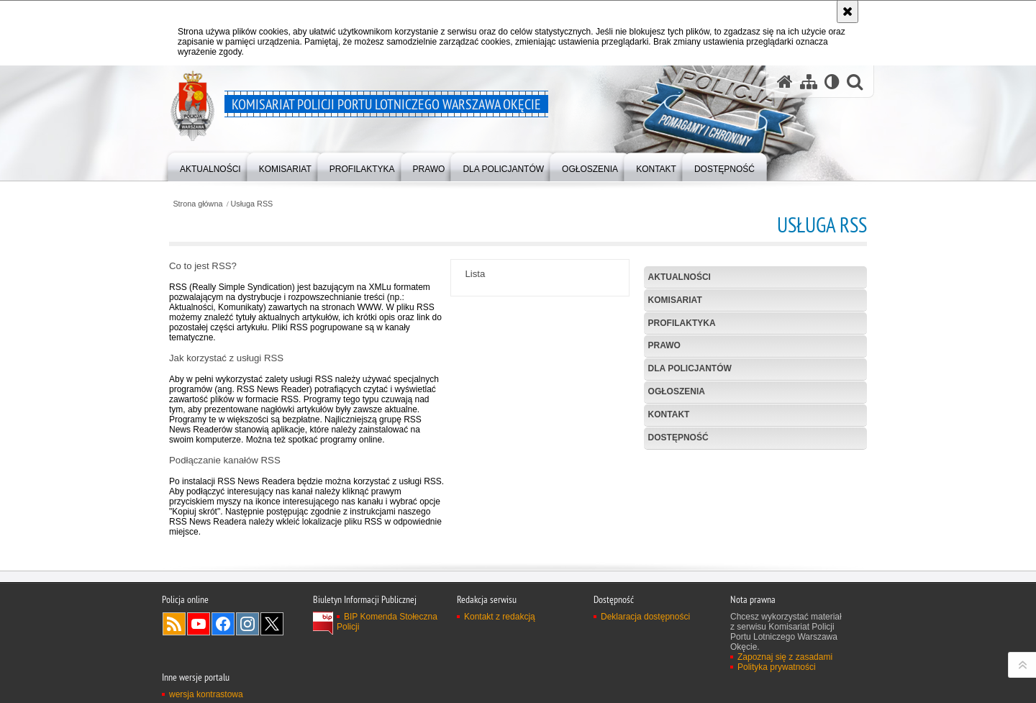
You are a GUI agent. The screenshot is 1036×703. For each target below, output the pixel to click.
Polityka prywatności (776, 674)
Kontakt (669, 414)
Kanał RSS (174, 631)
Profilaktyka (682, 323)
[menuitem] (210, 165)
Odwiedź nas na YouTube (198, 631)
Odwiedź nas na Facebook (223, 631)
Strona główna (197, 204)
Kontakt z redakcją (499, 624)
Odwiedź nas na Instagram (247, 631)
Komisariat (675, 300)
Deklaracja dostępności (645, 624)
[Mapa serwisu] (808, 82)
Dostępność (678, 437)
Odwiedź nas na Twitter (271, 631)
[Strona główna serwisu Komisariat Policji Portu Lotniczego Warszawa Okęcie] (785, 82)
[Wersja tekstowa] (832, 82)
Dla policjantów (690, 368)
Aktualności (679, 277)
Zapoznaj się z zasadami (784, 664)
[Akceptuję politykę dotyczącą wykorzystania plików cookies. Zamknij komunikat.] (847, 11)
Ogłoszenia (676, 391)
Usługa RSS (252, 204)
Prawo (664, 345)
